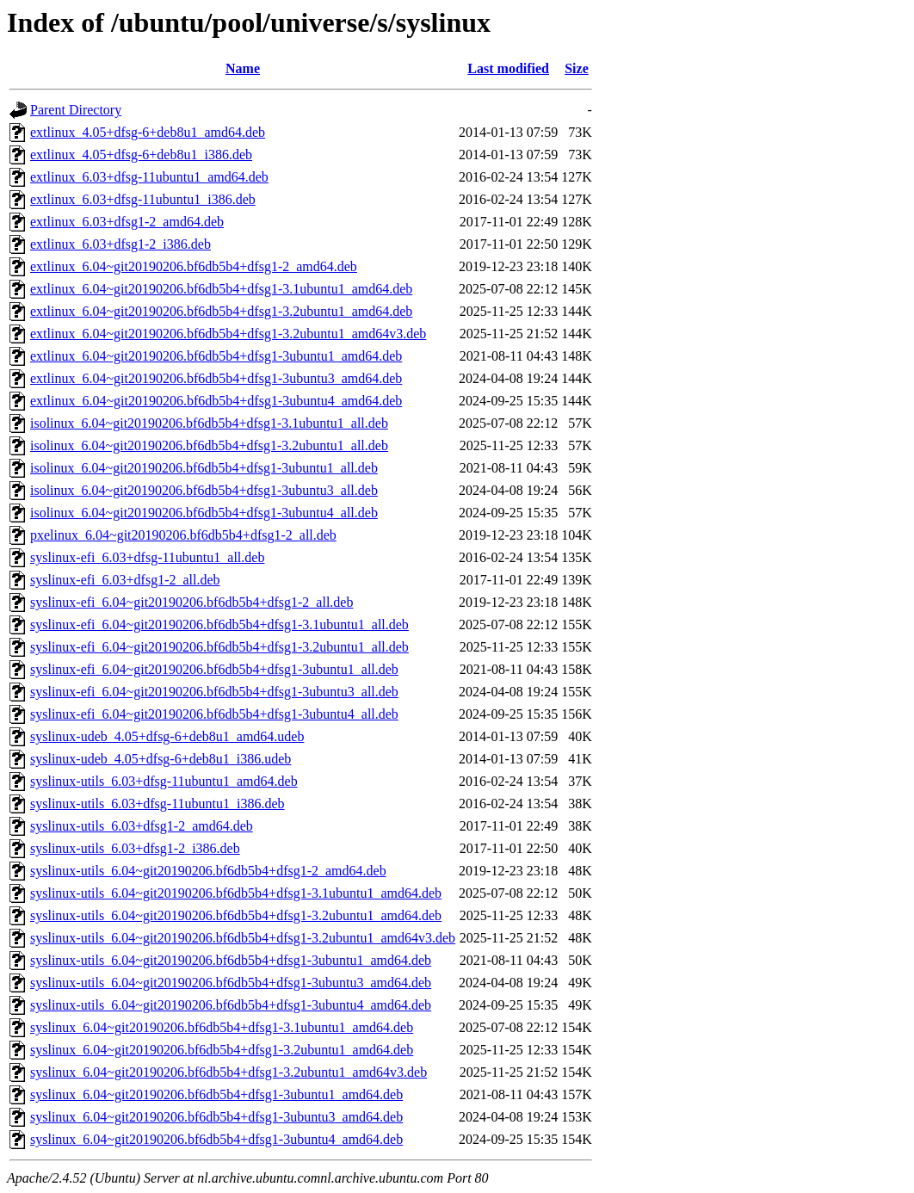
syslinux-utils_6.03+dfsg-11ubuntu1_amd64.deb (164, 781)
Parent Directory (75, 109)
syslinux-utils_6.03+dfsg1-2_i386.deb (135, 848)
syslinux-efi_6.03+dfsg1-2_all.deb (125, 579)
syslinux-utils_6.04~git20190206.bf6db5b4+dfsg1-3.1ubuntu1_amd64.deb (236, 893)
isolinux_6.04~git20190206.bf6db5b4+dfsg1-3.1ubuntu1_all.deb (209, 423)
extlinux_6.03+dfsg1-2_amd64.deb (127, 221)
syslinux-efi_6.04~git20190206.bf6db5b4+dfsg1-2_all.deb (191, 602)
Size (577, 68)
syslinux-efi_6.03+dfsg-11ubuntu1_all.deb (147, 557)
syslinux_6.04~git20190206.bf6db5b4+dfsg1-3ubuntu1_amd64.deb (216, 1094)
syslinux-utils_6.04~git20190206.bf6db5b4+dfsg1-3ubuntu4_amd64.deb (230, 1005)
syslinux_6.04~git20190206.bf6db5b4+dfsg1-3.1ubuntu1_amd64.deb (221, 1027)
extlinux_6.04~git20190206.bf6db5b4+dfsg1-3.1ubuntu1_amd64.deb (221, 288)
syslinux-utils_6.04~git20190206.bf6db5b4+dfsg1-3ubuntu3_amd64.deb (230, 982)
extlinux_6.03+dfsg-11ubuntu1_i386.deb (143, 199)
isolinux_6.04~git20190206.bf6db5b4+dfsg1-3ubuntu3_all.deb (204, 490)
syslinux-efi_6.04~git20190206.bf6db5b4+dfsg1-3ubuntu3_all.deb (214, 691)
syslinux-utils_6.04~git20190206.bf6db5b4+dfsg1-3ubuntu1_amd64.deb (230, 960)
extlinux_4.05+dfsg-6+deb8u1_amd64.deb (147, 132)
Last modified (508, 68)
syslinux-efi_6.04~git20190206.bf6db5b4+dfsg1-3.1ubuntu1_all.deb (219, 624)
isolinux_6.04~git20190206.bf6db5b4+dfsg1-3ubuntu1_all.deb (204, 468)
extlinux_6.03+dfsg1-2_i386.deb (120, 244)
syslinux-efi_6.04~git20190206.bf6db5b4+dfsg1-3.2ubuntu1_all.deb (219, 647)
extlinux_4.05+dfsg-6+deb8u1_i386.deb (141, 154)
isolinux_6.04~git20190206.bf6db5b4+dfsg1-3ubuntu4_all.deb (204, 512)
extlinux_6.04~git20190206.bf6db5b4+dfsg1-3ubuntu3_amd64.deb (216, 378)
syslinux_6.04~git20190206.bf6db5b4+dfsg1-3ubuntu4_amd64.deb (216, 1139)
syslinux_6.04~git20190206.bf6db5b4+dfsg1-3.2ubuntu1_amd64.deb (221, 1049)
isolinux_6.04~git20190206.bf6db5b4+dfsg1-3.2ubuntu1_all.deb (209, 445)
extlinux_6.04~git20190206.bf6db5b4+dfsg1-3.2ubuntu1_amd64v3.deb (228, 333)
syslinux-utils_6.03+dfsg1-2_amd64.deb (141, 826)
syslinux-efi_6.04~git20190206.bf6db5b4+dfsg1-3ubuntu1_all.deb (214, 669)
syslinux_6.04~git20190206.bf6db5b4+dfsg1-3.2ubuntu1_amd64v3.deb (228, 1072)
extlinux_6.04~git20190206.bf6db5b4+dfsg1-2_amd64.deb (193, 266)
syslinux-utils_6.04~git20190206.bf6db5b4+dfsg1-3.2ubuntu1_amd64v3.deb (242, 937)
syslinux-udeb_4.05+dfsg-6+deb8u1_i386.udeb (160, 758)
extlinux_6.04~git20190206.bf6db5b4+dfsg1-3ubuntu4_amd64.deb (216, 400)
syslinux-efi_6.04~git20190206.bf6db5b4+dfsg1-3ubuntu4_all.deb (214, 714)
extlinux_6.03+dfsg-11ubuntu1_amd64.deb (149, 177)
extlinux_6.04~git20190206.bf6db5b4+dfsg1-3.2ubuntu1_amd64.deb (221, 311)
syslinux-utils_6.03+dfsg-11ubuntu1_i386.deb (157, 803)
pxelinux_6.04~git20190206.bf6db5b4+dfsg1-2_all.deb (183, 535)
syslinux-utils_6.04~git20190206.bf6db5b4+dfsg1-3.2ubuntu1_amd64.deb (236, 915)
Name (242, 68)
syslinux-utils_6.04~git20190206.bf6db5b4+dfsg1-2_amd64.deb (208, 870)
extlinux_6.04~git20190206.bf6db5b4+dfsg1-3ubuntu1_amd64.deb (216, 356)
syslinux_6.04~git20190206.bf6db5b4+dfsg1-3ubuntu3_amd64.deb (216, 1117)
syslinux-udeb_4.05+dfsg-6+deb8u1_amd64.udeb (167, 736)
